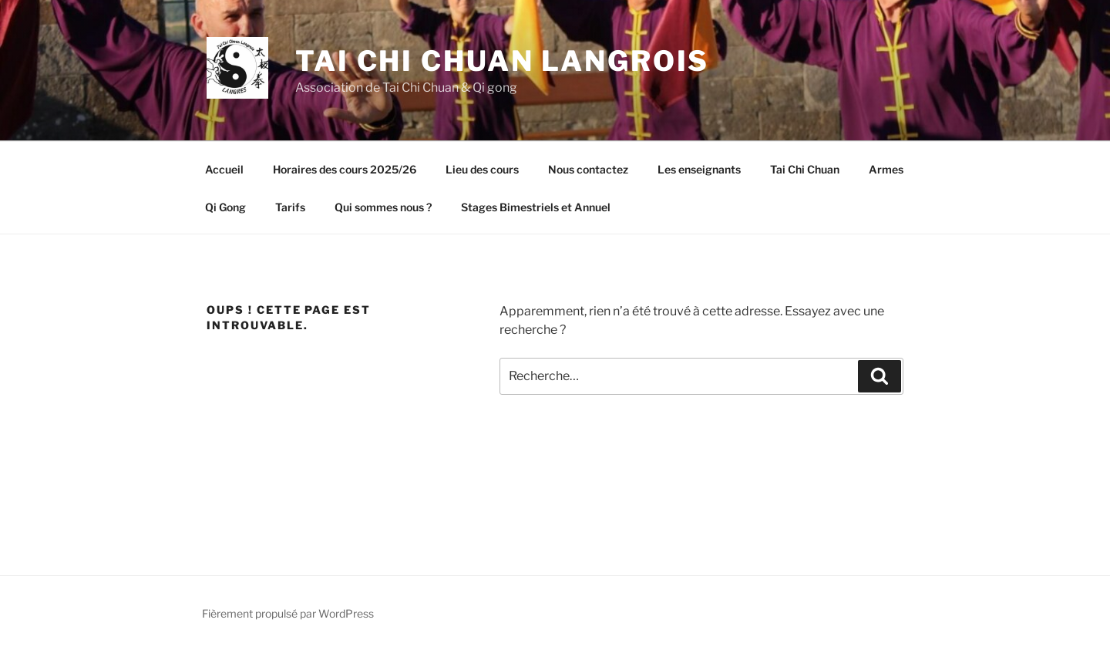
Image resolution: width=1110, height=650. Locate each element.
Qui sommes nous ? (383, 207)
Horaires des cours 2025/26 (344, 169)
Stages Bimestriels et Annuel (535, 207)
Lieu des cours (482, 169)
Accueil (224, 169)
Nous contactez (588, 169)
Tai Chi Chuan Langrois (502, 61)
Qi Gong (225, 207)
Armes (886, 169)
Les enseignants (699, 169)
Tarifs (290, 207)
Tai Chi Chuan (804, 169)
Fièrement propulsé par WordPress (288, 613)
